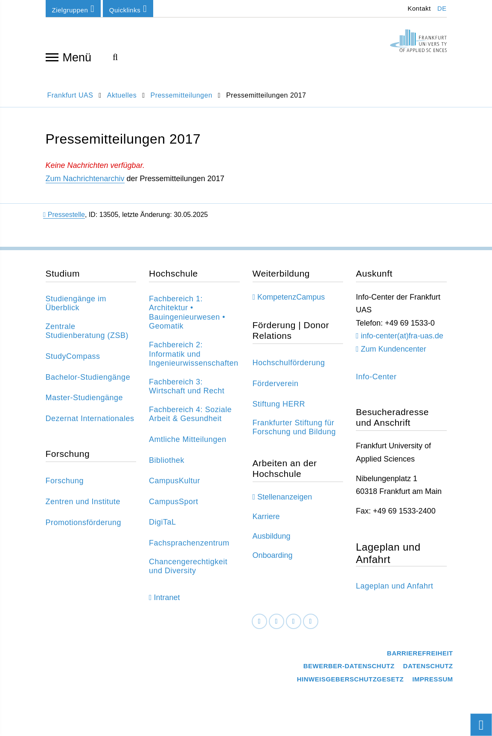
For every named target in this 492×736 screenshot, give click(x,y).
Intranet (167, 597)
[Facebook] (259, 621)
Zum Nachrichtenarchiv (85, 178)
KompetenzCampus (291, 297)
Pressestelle (64, 214)
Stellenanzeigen (284, 497)
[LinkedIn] (276, 621)
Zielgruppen (73, 8)
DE (442, 8)
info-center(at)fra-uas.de (402, 336)
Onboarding (273, 555)
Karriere (266, 516)
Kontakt (418, 8)
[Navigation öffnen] (52, 56)
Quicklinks (128, 8)
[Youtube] (310, 621)
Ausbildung (272, 536)
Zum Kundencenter (393, 349)
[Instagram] (293, 621)
